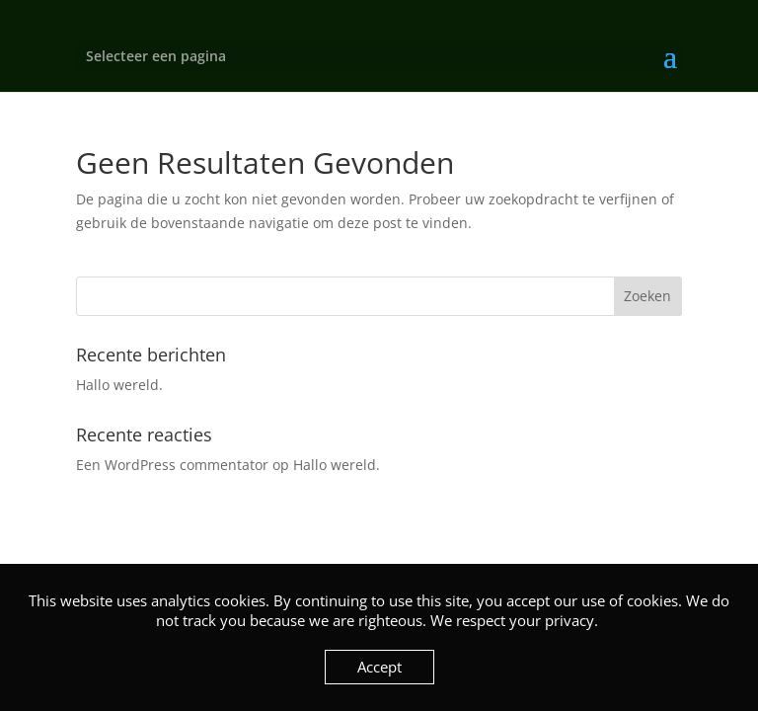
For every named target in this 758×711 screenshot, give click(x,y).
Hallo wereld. (119, 384)
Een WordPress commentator (172, 464)
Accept (379, 666)
